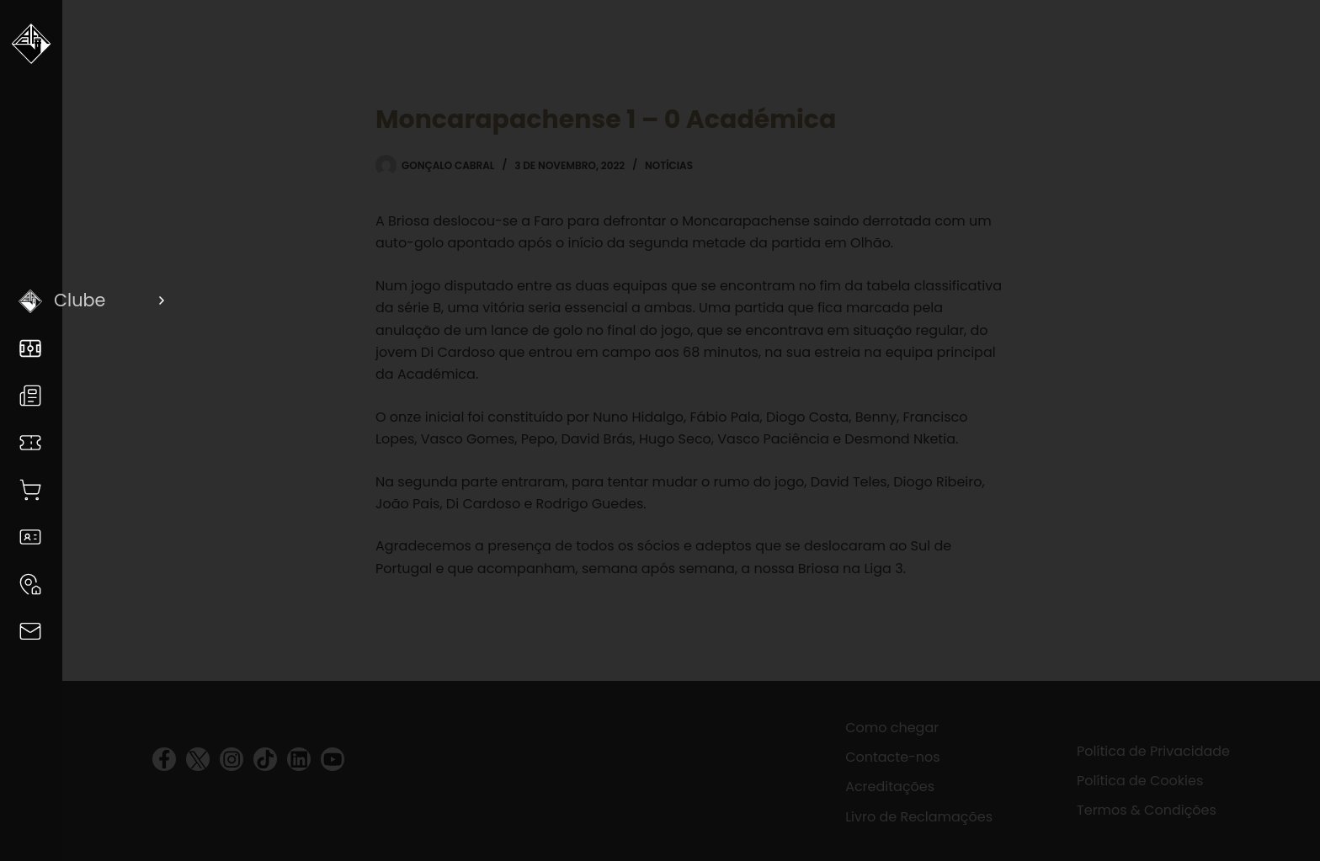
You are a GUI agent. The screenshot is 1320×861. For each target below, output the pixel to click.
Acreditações (889, 786)
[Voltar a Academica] (31, 50)
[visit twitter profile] (198, 759)
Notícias (669, 165)
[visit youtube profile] (332, 759)
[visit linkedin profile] (299, 759)
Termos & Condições (1146, 810)
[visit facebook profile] (164, 759)
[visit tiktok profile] (265, 759)
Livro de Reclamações (919, 816)
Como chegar (892, 727)
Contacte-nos (892, 757)
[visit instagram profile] (231, 759)
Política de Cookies (1140, 780)
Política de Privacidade (1153, 751)
